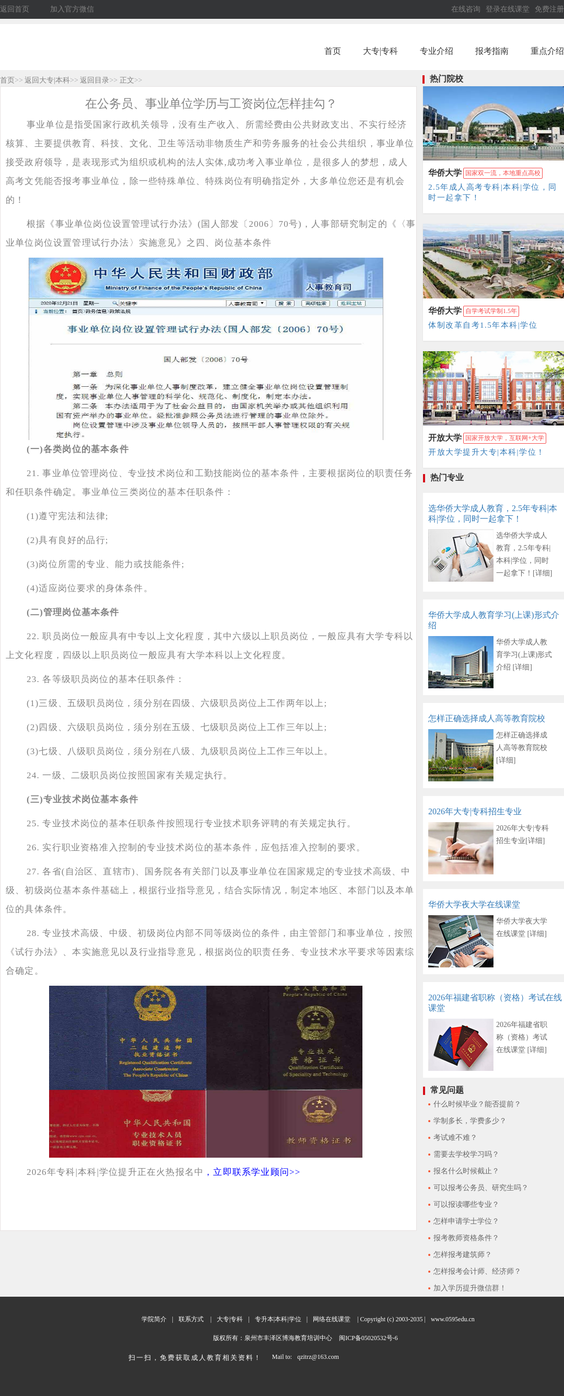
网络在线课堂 (331, 1319)
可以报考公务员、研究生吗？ (480, 1188)
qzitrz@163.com (318, 1356)
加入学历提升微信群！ (470, 1288)
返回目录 (94, 80)
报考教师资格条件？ (466, 1238)
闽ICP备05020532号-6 (367, 1338)
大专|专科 (380, 51)
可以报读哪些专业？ (466, 1204)
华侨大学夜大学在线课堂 (474, 904)
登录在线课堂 (508, 9)
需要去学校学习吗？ (466, 1154)
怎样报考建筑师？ (462, 1255)
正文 (127, 80)
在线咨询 (465, 9)
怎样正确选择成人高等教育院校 (486, 718)
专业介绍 (436, 51)
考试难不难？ (455, 1137)
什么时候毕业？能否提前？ (477, 1104)
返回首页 (14, 9)
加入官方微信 (72, 9)
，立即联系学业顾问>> (252, 1172)
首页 (332, 51)
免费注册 (549, 9)
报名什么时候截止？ (466, 1171)
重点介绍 (547, 51)
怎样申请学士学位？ (466, 1221)
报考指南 (492, 51)
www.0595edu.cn (453, 1319)
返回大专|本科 (47, 80)
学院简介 (154, 1319)
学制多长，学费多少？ (470, 1121)
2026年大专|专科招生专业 (475, 811)
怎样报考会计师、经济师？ (477, 1271)
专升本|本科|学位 (278, 1319)
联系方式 (191, 1319)
